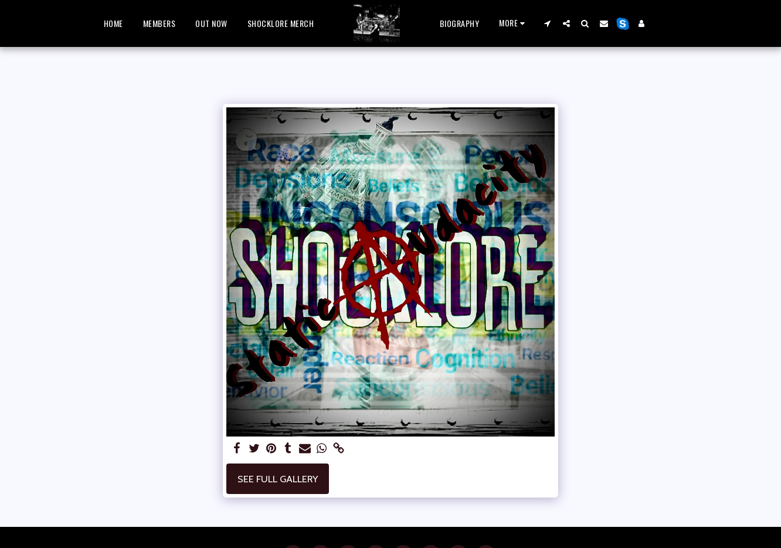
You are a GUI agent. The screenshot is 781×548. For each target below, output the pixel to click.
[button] (547, 23)
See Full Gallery (277, 479)
